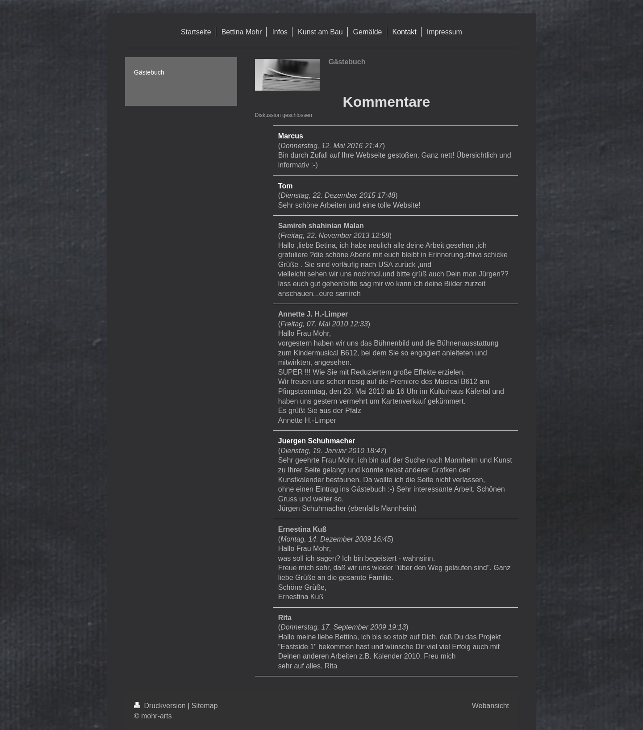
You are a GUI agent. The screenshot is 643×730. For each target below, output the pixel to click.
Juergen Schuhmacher (316, 441)
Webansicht (490, 705)
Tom (285, 186)
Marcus (290, 136)
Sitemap (205, 705)
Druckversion (161, 705)
